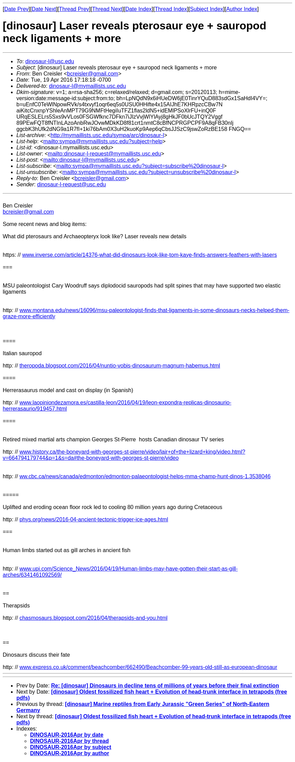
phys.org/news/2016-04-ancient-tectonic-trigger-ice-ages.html (93, 519)
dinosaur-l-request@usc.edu (71, 184)
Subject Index (206, 9)
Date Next (43, 9)
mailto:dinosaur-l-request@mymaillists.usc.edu (104, 154)
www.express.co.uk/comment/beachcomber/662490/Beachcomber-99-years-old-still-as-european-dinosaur (148, 667)
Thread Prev (74, 9)
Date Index (138, 9)
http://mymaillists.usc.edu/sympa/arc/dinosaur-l (107, 135)
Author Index (241, 9)
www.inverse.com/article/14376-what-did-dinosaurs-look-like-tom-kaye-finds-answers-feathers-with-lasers (149, 255)
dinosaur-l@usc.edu (49, 61)
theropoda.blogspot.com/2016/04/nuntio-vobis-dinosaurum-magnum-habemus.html (119, 366)
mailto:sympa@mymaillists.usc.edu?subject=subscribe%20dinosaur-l (140, 166)
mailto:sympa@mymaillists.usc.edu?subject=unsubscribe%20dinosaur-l (149, 172)
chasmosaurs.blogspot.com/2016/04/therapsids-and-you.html (93, 618)
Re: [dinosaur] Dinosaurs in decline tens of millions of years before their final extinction (165, 686)
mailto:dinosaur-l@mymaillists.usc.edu (89, 160)
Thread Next (107, 9)
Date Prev (16, 9)
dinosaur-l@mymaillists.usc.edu (87, 86)
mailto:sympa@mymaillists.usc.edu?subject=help (102, 141)
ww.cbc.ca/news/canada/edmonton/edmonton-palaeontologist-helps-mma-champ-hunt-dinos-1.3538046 (145, 476)
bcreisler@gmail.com (92, 74)
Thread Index (171, 9)
